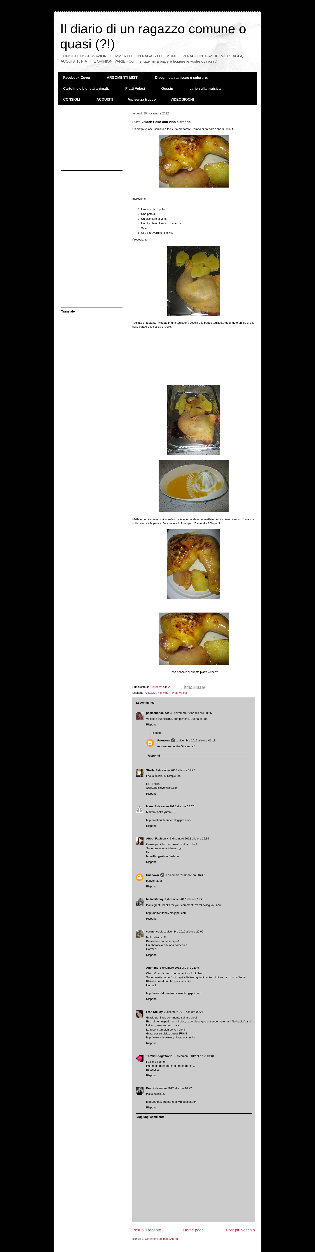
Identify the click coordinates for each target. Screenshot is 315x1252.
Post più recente (146, 1230)
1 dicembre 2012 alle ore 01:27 (175, 770)
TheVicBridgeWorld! (159, 1056)
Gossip (167, 88)
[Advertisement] (193, 356)
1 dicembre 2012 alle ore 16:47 (185, 875)
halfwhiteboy (154, 899)
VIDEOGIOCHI (182, 99)
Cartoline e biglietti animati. (86, 88)
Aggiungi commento (151, 1117)
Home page (193, 1230)
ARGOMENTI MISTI (122, 77)
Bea (148, 1088)
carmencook (154, 931)
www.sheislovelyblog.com (162, 787)
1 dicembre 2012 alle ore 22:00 (183, 931)
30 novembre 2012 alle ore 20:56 (191, 713)
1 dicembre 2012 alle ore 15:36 (189, 838)
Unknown (163, 740)
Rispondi (151, 724)
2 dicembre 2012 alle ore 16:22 (172, 1088)
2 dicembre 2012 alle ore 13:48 (194, 1056)
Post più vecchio (240, 1230)
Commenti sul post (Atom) (161, 1238)
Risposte (156, 732)
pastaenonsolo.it (157, 713)
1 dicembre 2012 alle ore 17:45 (184, 899)
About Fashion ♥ (157, 838)
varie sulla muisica (204, 88)
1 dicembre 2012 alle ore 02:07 (174, 806)
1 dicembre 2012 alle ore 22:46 (179, 967)
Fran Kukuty (154, 1011)
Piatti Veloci (135, 88)
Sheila (150, 770)
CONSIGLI (71, 99)
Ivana (149, 806)
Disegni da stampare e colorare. (181, 77)
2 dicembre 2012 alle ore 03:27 (183, 1011)
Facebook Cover (76, 77)
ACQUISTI (104, 99)
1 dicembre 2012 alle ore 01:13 (195, 740)
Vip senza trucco (142, 99)
